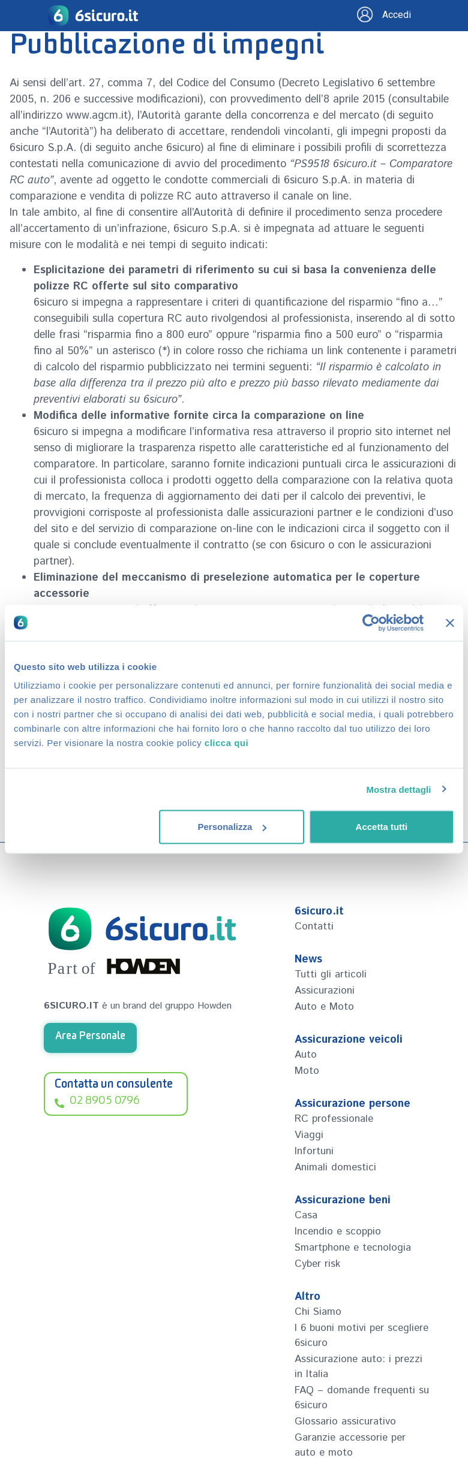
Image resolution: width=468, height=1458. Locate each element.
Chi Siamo (318, 1312)
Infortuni (314, 1151)
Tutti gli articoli (331, 974)
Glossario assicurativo (345, 1421)
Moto (307, 1071)
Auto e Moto (324, 1007)
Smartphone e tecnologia (353, 1247)
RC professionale (334, 1119)
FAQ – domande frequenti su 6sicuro (362, 1397)
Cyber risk (317, 1264)
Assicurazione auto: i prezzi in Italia (358, 1366)
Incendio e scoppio (338, 1231)
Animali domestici (335, 1167)
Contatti (314, 926)
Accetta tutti (382, 827)
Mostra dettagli (398, 789)
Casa (306, 1215)
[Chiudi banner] (450, 622)
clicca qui (226, 743)
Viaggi (309, 1135)
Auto (306, 1055)
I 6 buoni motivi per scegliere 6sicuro (361, 1335)
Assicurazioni (325, 990)
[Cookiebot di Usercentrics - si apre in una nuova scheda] (371, 623)
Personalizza (231, 827)
